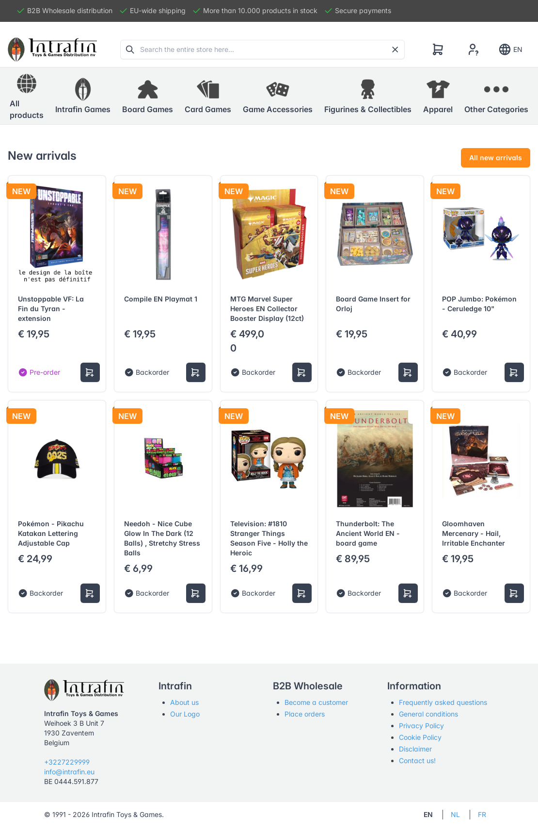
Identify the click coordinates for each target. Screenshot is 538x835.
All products (27, 95)
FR (482, 814)
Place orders (305, 714)
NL (455, 814)
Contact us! (417, 760)
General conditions (428, 714)
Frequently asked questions (443, 702)
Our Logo (185, 714)
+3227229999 (67, 762)
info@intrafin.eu (69, 772)
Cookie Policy (420, 737)
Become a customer (316, 702)
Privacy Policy (421, 725)
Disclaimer (415, 749)
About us (184, 702)
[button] (82, 96)
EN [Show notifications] (510, 49)
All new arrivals (495, 157)
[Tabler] (52, 49)
